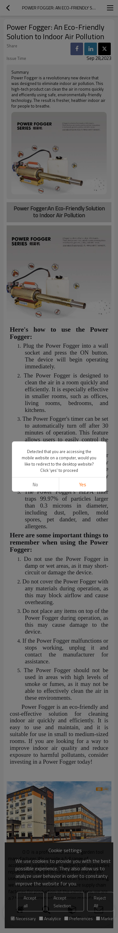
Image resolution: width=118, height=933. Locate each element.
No (35, 484)
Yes (82, 484)
